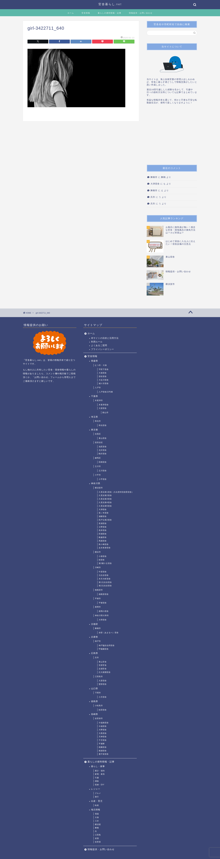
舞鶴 (97, 828)
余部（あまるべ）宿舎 (109, 633)
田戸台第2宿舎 (105, 520)
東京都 (94, 430)
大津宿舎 (155, 184)
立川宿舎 (103, 471)
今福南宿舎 (104, 723)
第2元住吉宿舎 (105, 586)
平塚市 (98, 598)
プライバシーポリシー (102, 349)
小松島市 (99, 706)
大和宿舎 (103, 620)
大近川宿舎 (104, 380)
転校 (97, 805)
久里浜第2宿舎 (105, 495)
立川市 (98, 466)
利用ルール (97, 342)
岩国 (97, 838)
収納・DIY (99, 785)
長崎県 (94, 714)
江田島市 (99, 676)
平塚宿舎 (103, 603)
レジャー (95, 789)
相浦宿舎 (103, 751)
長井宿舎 (103, 530)
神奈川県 (95, 483)
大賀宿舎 (103, 408)
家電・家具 (100, 774)
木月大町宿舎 (105, 579)
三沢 (97, 821)
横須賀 (98, 824)
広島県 (94, 653)
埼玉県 (94, 417)
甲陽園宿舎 (104, 649)
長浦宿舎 (103, 523)
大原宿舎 (103, 681)
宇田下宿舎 (104, 369)
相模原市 (99, 590)
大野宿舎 (103, 730)
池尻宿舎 (103, 447)
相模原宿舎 (104, 594)
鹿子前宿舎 (104, 754)
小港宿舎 (103, 556)
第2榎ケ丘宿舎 (105, 563)
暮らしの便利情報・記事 (109, 13)
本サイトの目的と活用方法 (105, 338)
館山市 (105, 412)
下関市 (98, 693)
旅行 (97, 797)
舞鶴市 (153, 177)
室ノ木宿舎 (104, 513)
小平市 (98, 475)
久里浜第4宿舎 (105, 502)
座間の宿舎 (104, 611)
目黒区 (98, 434)
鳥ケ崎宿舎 (104, 544)
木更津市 (99, 400)
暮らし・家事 (98, 766)
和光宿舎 (103, 425)
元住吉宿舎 (104, 575)
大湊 (97, 817)
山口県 (94, 688)
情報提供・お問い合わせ (140, 13)
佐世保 (98, 842)
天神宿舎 (103, 737)
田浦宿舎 (103, 534)
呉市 (152, 197)
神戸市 (98, 641)
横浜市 (98, 552)
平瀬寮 (102, 744)
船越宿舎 (103, 537)
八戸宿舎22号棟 (106, 392)
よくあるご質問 (99, 345)
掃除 (97, 781)
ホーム (71, 13)
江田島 (98, 835)
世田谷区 (99, 442)
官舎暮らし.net (110, 4)
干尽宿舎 (103, 740)
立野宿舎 (103, 527)
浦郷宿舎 (103, 516)
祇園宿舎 (103, 747)
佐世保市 (99, 718)
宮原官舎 (103, 665)
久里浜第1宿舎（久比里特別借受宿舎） (116, 492)
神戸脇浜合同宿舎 (107, 645)
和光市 (98, 421)
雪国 (97, 814)
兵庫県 (94, 637)
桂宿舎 (102, 560)
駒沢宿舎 (103, 454)
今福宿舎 (103, 726)
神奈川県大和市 (102, 615)
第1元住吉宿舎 (105, 582)
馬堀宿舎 (103, 541)
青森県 (94, 361)
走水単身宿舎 (105, 548)
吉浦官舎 (103, 669)
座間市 (98, 607)
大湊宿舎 (103, 373)
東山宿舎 (103, 438)
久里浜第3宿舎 (105, 499)
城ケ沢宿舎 (104, 383)
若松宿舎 (103, 376)
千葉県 (94, 396)
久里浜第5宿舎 (105, 506)
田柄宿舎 (103, 462)
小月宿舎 (103, 697)
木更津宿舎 (104, 405)
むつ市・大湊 (101, 365)
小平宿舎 (103, 479)
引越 (97, 778)
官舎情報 (86, 13)
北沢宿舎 (103, 450)
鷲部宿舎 (103, 684)
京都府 (94, 624)
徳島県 (94, 701)
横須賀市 (99, 488)
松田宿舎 (103, 710)
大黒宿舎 (103, 733)
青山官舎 (103, 662)
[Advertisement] (172, 135)
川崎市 (98, 567)
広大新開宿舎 (105, 672)
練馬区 (98, 458)
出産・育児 (97, 801)
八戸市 (98, 388)
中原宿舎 (103, 572)
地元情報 (95, 810)
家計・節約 (100, 771)
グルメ (98, 793)
